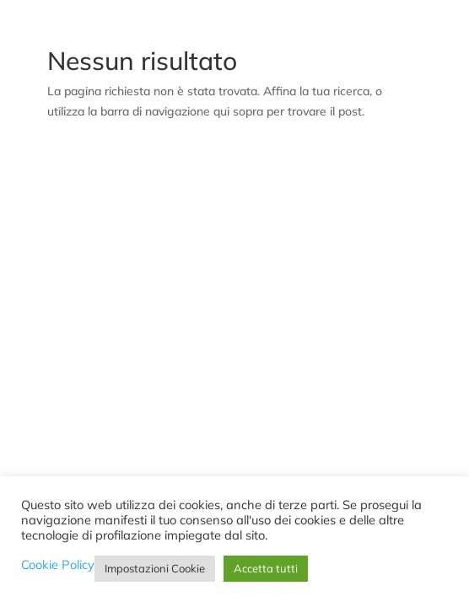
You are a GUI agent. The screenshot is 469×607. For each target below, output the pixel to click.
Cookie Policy (57, 564)
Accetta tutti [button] (266, 568)
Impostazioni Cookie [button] (155, 568)
